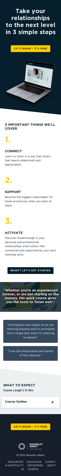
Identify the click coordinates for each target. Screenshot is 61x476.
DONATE (33, 469)
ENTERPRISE (35, 466)
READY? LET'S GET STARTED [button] (30, 270)
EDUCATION (34, 462)
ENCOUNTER (15, 462)
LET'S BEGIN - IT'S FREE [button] (30, 49)
